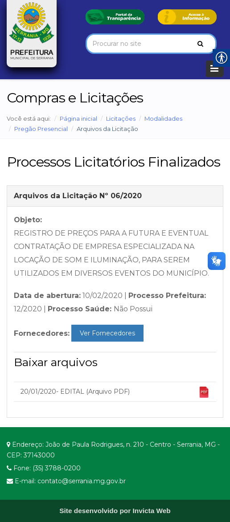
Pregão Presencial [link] (41, 128)
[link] (115, 16)
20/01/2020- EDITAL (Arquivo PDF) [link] (115, 392)
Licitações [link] (121, 118)
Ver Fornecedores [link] (107, 333)
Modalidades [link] (163, 118)
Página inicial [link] (78, 118)
